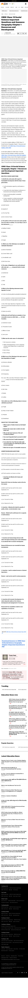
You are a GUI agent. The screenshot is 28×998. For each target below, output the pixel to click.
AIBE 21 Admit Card (4, 889)
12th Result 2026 (22, 948)
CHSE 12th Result (16, 908)
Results (12, 7)
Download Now (15, 678)
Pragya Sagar (8, 32)
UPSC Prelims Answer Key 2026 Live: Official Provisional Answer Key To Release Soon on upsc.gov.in (17, 701)
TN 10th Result (15, 889)
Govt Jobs (19, 672)
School (2, 7)
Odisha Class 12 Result (17, 896)
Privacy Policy (20, 955)
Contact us (8, 955)
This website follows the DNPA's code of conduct (10, 959)
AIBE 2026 (10, 889)
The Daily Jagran (11, 950)
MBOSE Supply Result (4, 887)
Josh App (8, 677)
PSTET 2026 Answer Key (14, 902)
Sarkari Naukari (6, 674)
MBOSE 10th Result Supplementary (15, 887)
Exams (22, 7)
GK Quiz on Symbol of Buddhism (9, 795)
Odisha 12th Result (16, 921)
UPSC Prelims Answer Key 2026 (6, 942)
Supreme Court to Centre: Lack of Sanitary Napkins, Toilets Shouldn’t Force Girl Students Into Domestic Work (13, 762)
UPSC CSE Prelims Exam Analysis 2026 (9, 689)
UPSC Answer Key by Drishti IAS (17, 942)
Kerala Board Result (16, 915)
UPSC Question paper (4, 944)
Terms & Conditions (13, 957)
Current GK (3, 948)
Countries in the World (5, 902)
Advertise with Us (14, 955)
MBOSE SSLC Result (17, 919)
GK (19, 7)
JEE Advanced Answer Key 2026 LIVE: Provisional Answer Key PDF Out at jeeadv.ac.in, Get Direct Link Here (18, 727)
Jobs (16, 7)
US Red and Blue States (11, 900)
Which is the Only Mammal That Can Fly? (11, 785)
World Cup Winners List (20, 900)
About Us (3, 955)
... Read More (24, 664)
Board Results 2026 (4, 950)
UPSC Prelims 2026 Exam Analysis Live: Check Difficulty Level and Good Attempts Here (17, 720)
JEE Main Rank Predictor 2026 (16, 929)
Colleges (7, 7)
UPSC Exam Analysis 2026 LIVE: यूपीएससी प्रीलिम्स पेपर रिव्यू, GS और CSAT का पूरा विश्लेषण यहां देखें (18, 733)
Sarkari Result (13, 674)
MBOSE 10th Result (4, 913)
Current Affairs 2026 (9, 948)
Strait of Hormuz (4, 900)
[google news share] (18, 33)
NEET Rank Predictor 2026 (5, 929)
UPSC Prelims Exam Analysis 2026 (8, 747)
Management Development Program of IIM (8, 926)
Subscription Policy (4, 957)
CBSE (14, 672)
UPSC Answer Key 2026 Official (19, 940)
